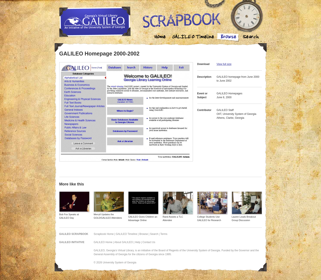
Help (137, 242)
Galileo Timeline (194, 37)
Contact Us (148, 242)
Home (160, 37)
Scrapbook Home (104, 234)
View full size (224, 64)
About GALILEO (123, 242)
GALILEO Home (103, 242)
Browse (228, 37)
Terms (164, 234)
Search (251, 37)
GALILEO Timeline (126, 234)
